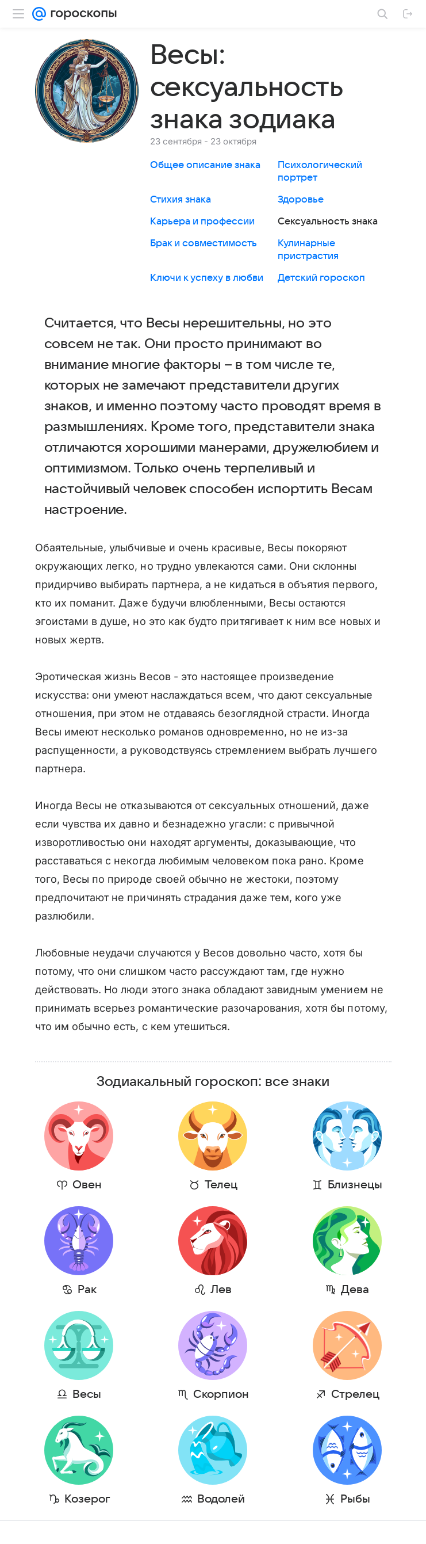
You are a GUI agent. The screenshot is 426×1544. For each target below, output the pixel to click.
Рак (87, 1289)
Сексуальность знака (328, 221)
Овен (87, 1185)
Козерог (87, 1499)
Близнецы (355, 1185)
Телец (221, 1185)
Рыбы (355, 1499)
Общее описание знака (205, 165)
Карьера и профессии (202, 221)
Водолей (221, 1499)
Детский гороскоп (321, 278)
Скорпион (221, 1394)
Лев (221, 1289)
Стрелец (355, 1394)
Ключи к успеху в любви (206, 278)
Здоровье (301, 200)
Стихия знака (180, 200)
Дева (355, 1289)
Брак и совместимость (203, 243)
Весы (86, 1394)
